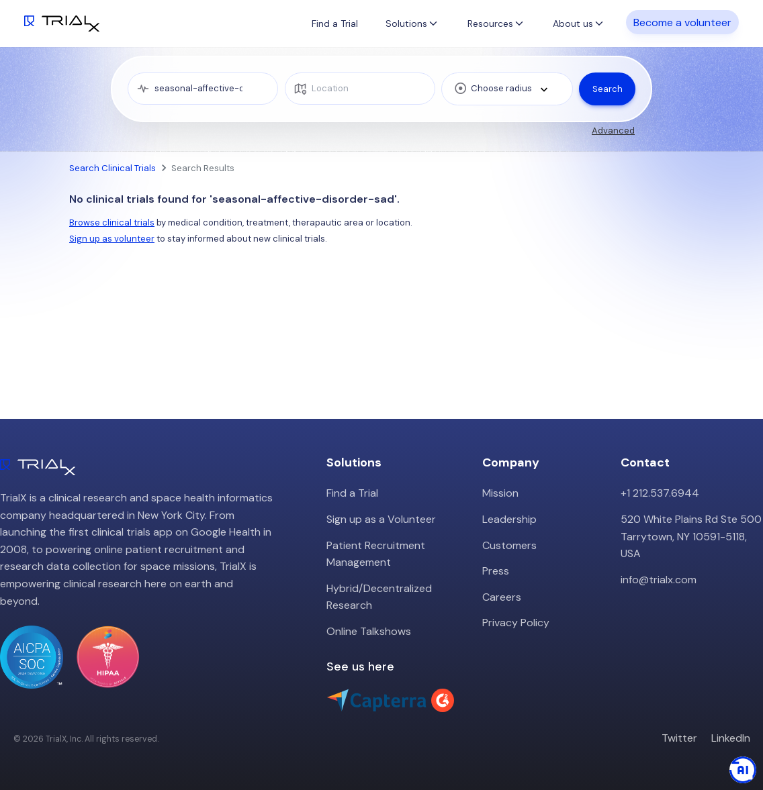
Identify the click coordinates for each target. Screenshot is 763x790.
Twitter (679, 738)
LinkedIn (730, 738)
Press (495, 571)
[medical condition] (203, 88)
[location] (359, 88)
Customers (509, 545)
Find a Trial (335, 23)
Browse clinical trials (111, 222)
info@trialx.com (659, 580)
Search (607, 89)
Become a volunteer (682, 22)
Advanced (613, 130)
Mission (500, 493)
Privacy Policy (515, 622)
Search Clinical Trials (112, 168)
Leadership (509, 519)
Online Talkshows (368, 631)
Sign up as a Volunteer (381, 519)
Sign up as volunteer (111, 238)
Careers (501, 597)
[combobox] (507, 89)
